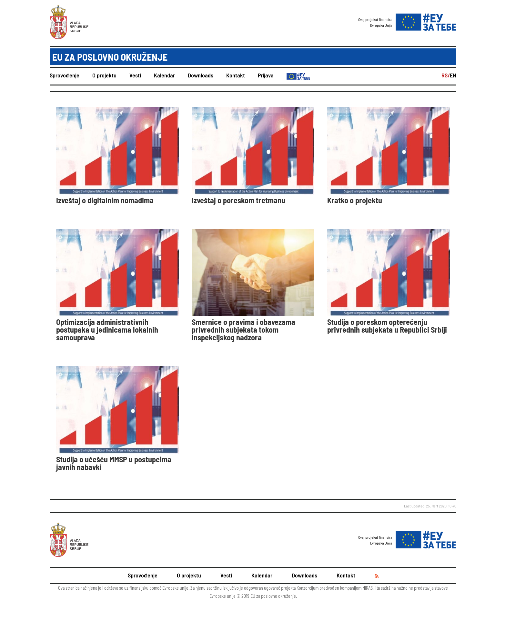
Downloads (200, 75)
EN (453, 75)
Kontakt (235, 75)
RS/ (445, 75)
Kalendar (164, 75)
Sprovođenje (64, 75)
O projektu (104, 75)
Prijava (266, 75)
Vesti (135, 75)
